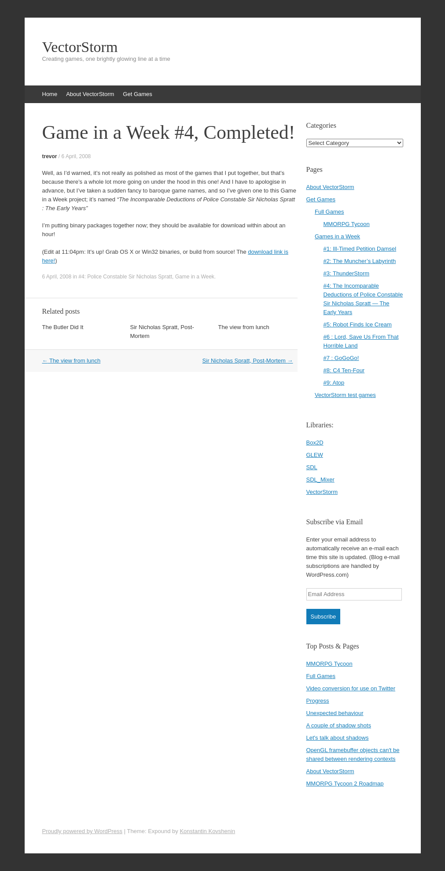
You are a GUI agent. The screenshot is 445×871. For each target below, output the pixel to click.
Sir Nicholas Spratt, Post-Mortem (247, 360)
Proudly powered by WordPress (82, 831)
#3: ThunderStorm (347, 273)
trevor (49, 156)
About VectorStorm (90, 94)
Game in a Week (194, 277)
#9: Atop (334, 382)
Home (50, 94)
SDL (311, 467)
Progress (317, 700)
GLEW (314, 455)
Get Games (137, 94)
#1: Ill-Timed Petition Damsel (360, 248)
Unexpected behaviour (335, 713)
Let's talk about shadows (337, 737)
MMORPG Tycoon (347, 224)
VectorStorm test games (345, 395)
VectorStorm (80, 47)
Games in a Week (337, 236)
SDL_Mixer (320, 479)
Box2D (315, 442)
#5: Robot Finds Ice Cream (358, 324)
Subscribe (323, 616)
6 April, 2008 (76, 156)
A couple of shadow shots (338, 725)
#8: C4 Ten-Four (344, 370)
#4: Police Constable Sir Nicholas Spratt (125, 277)
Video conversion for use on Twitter (351, 688)
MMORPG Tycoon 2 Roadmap (345, 783)
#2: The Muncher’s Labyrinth (360, 261)
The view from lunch (243, 327)
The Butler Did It (63, 327)
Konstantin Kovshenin (207, 831)
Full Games (329, 211)
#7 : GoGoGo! (341, 358)
